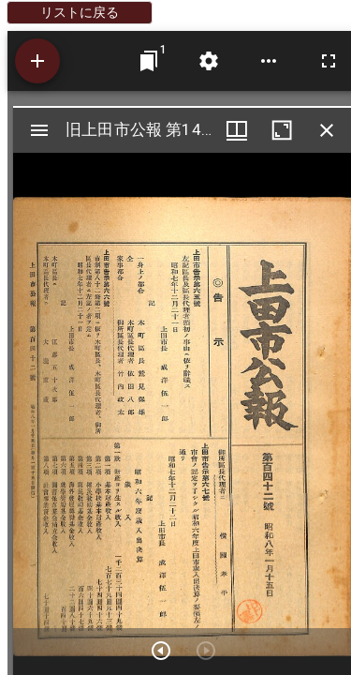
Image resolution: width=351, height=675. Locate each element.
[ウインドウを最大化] (281, 130)
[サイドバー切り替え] (39, 130)
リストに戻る (79, 12)
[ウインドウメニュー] (236, 130)
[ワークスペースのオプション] (268, 60)
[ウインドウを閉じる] (326, 130)
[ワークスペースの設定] (208, 60)
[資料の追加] (37, 60)
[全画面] (328, 60)
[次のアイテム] (161, 650)
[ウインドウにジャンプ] (148, 60)
